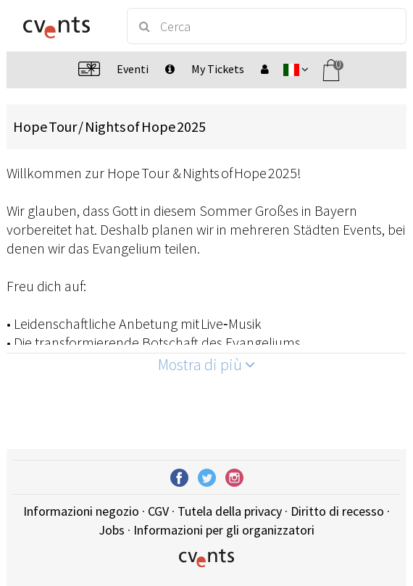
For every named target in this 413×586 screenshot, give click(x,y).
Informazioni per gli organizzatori (223, 530)
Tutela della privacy (230, 511)
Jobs (112, 530)
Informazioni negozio (81, 511)
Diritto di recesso (337, 511)
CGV (158, 511)
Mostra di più (206, 364)
